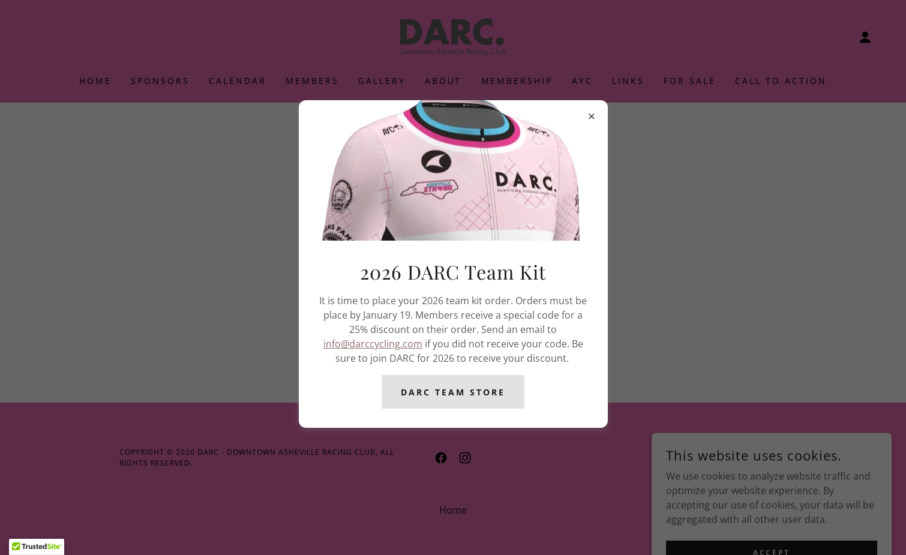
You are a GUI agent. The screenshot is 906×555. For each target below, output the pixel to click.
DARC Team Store (453, 392)
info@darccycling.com (372, 343)
